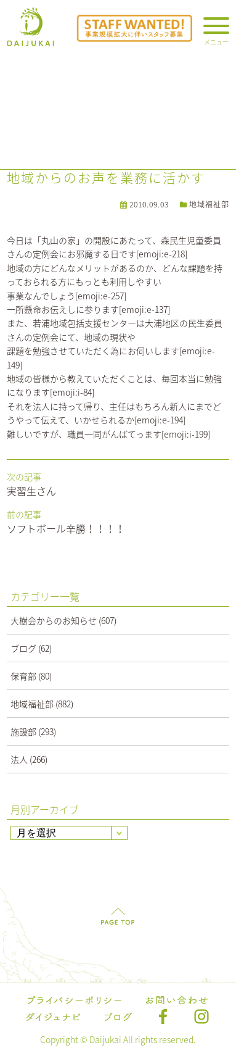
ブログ (23, 648)
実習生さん (31, 490)
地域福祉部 (209, 204)
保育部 (23, 676)
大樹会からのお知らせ (53, 620)
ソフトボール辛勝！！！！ (66, 528)
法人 (19, 759)
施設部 (23, 731)
